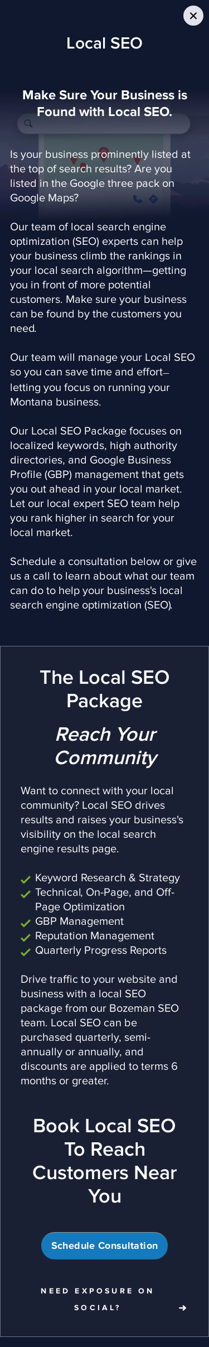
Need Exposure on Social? (97, 1299)
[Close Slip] (193, 16)
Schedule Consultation (104, 1246)
